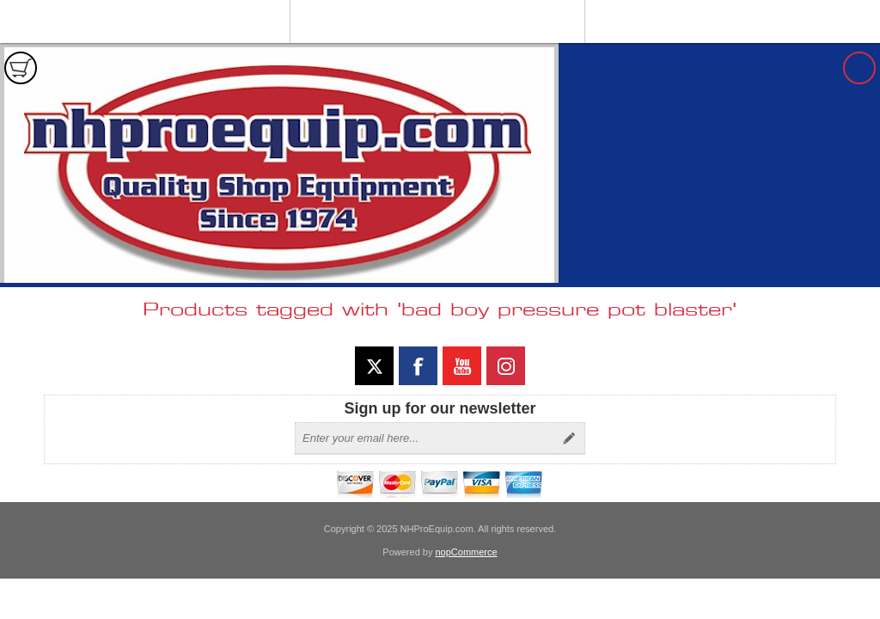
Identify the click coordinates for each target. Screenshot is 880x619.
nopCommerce (467, 552)
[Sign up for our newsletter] (424, 438)
